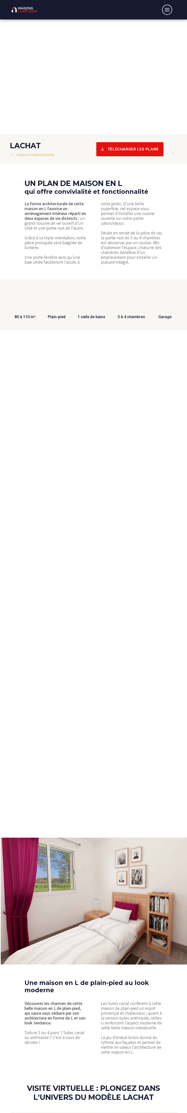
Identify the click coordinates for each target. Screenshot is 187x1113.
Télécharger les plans (130, 149)
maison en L (35, 208)
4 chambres (149, 238)
